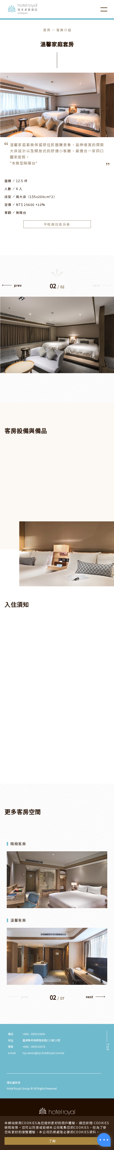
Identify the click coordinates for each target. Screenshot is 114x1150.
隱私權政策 (13, 1082)
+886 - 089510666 (33, 1034)
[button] (12, 286)
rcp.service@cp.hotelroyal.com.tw (43, 1053)
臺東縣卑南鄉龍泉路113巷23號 (41, 1040)
